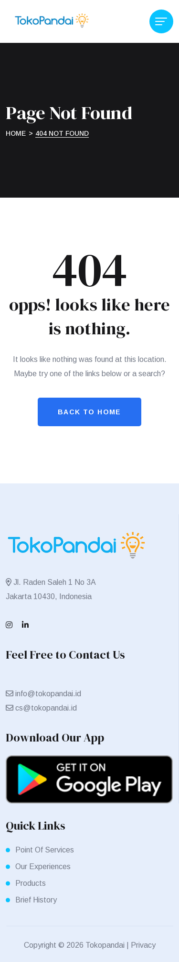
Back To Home (89, 412)
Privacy (143, 945)
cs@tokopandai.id (46, 708)
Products (30, 883)
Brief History (36, 900)
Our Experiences (43, 866)
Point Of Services (44, 850)
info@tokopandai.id (48, 694)
